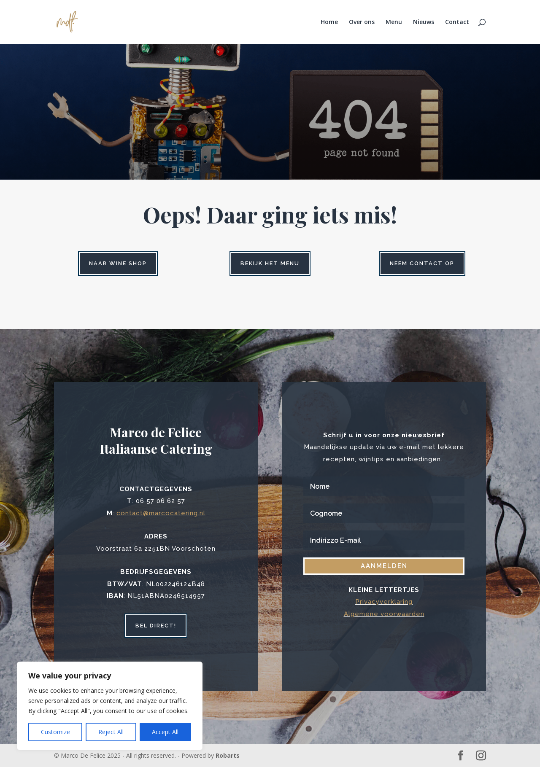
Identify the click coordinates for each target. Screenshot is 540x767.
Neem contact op (422, 263)
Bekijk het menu (270, 263)
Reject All (111, 732)
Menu (394, 22)
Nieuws (423, 22)
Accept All (165, 732)
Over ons (362, 22)
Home (329, 22)
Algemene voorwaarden (384, 614)
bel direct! (155, 625)
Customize (55, 732)
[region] (109, 706)
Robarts (228, 755)
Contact (457, 22)
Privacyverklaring (384, 602)
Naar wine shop (118, 263)
